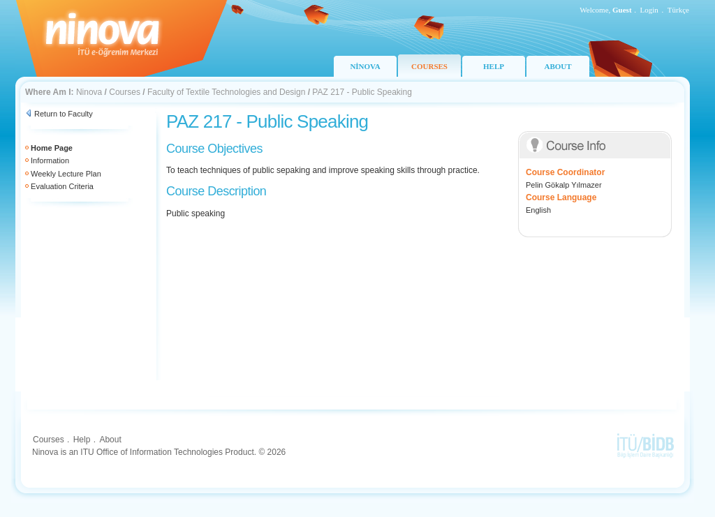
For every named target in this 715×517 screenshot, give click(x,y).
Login (649, 10)
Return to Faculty (63, 114)
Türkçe (678, 10)
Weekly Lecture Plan (66, 174)
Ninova (89, 92)
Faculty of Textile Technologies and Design (226, 92)
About (110, 439)
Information (50, 160)
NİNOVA (365, 66)
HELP (493, 66)
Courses (124, 92)
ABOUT (557, 66)
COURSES (429, 66)
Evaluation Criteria (62, 186)
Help (82, 439)
